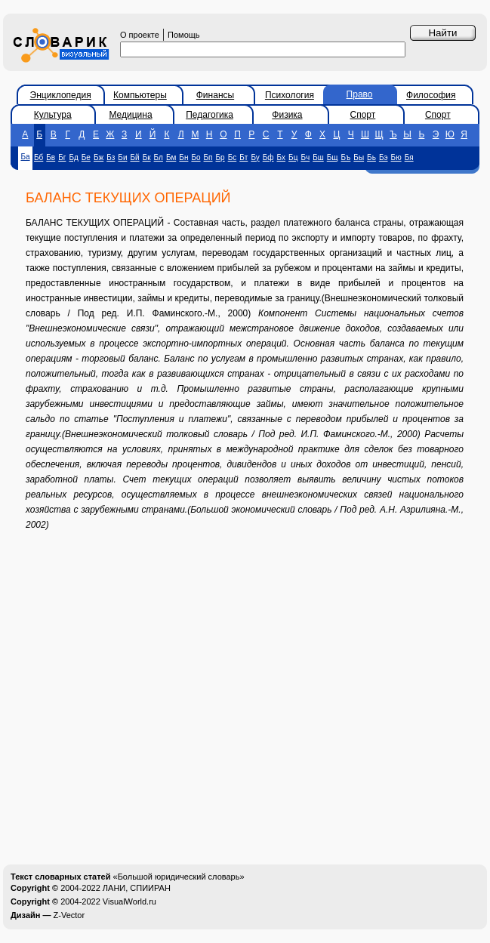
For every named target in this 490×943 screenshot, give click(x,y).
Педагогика (209, 114)
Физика (287, 114)
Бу (255, 157)
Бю (396, 157)
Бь (371, 157)
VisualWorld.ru (129, 901)
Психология (289, 95)
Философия (431, 95)
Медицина (130, 114)
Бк (147, 157)
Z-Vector (69, 915)
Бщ (332, 157)
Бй (135, 157)
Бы (358, 157)
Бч (305, 157)
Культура (53, 114)
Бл (158, 157)
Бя (409, 157)
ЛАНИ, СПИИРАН (137, 887)
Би (122, 157)
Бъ (346, 157)
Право (360, 94)
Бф (268, 157)
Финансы (215, 95)
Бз (110, 157)
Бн (183, 157)
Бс (232, 157)
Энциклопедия (60, 95)
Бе (86, 157)
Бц (292, 157)
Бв (50, 157)
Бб (38, 157)
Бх (281, 157)
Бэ (383, 157)
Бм (171, 157)
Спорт (363, 114)
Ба (24, 157)
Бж (98, 157)
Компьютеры (140, 95)
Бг (62, 157)
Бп (208, 157)
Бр (220, 157)
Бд (73, 157)
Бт (243, 157)
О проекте (139, 34)
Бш (318, 157)
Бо (195, 157)
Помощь (184, 34)
